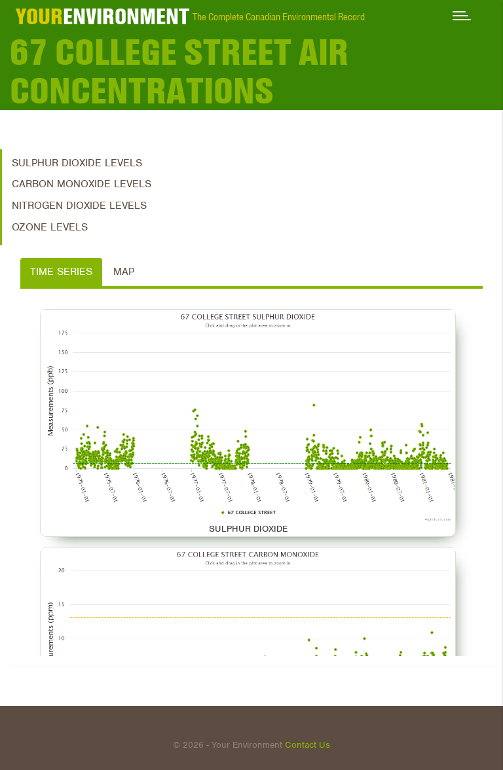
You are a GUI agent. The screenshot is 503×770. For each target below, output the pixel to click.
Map (123, 271)
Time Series (61, 271)
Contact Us (307, 744)
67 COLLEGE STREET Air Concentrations (179, 71)
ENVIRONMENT (102, 16)
